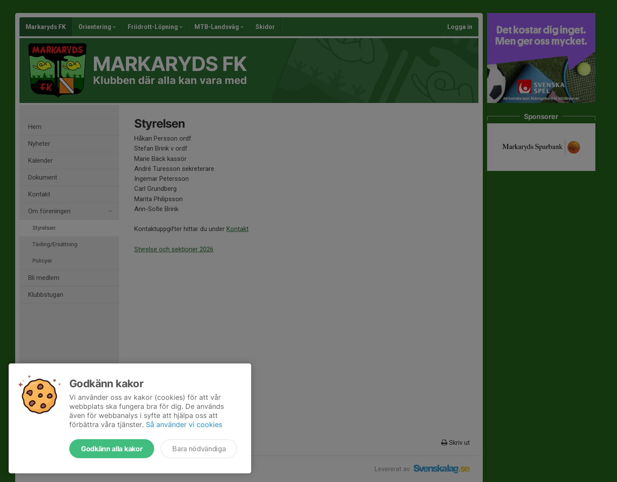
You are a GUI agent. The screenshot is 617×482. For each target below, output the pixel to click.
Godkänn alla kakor (111, 448)
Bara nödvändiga (199, 448)
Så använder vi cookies (184, 424)
